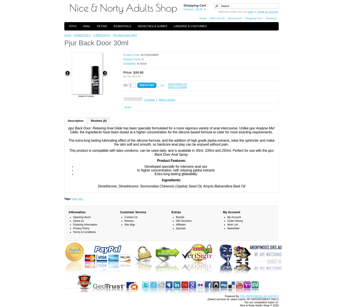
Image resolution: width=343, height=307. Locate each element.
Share (127, 107)
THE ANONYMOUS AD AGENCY (259, 296)
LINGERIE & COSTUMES (190, 26)
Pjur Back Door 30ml (125, 35)
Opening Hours (82, 217)
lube (74, 198)
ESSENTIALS (122, 26)
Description (76, 120)
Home (203, 18)
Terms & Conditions (84, 232)
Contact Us (130, 217)
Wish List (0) (217, 18)
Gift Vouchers (184, 220)
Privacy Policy (81, 228)
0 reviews (149, 99)
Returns (129, 220)
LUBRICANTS (101, 35)
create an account (267, 11)
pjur (80, 198)
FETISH (102, 26)
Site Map (129, 224)
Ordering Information (85, 224)
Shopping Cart (253, 18)
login (250, 11)
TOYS (72, 26)
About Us (78, 220)
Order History (235, 220)
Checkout (270, 18)
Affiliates (181, 224)
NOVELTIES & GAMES (152, 26)
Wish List (232, 224)
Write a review (167, 99)
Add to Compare (177, 87)
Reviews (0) (99, 120)
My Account (235, 18)
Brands (180, 217)
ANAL (86, 26)
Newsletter (233, 228)
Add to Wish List (177, 84)
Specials (181, 228)
